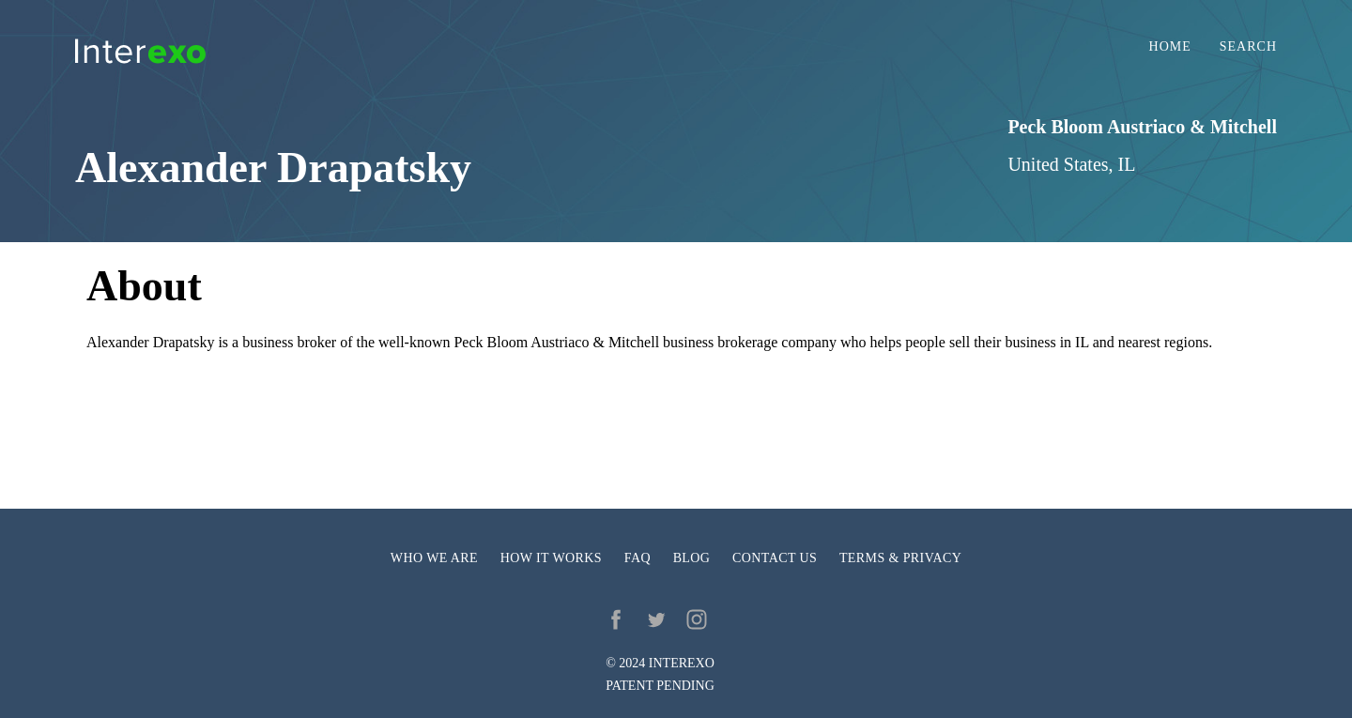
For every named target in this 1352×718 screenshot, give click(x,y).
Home (1170, 46)
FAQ (637, 558)
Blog (692, 558)
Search (1248, 46)
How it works (551, 558)
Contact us (774, 558)
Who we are (434, 558)
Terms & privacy (900, 558)
